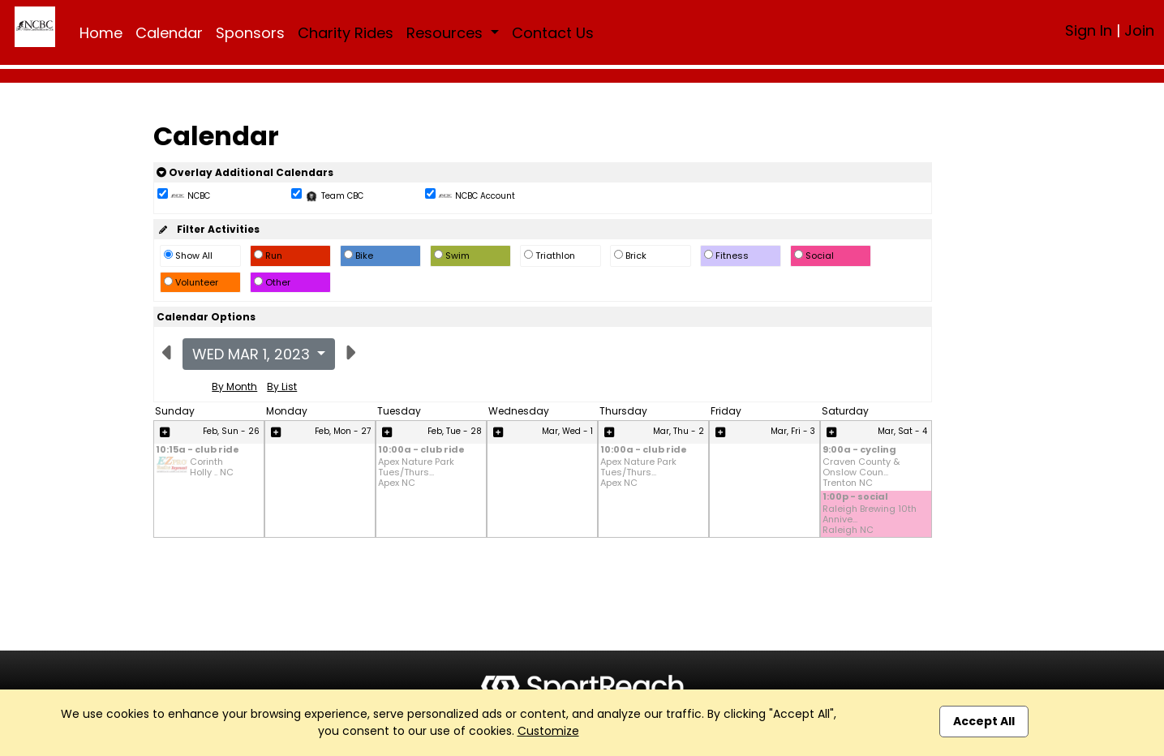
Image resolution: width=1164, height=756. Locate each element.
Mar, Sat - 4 (902, 431)
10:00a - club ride (421, 450)
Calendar (169, 33)
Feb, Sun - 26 (231, 431)
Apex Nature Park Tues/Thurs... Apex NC (416, 473)
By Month (234, 386)
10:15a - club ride (197, 450)
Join (1139, 30)
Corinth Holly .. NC (212, 467)
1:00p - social (855, 497)
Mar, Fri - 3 (793, 431)
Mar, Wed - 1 (567, 431)
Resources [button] (446, 33)
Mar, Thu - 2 (678, 431)
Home (100, 33)
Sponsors (250, 33)
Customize (548, 731)
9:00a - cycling (859, 450)
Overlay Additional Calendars (245, 172)
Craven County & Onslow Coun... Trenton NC (861, 473)
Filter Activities (208, 229)
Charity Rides (345, 33)
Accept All (984, 721)
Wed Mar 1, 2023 (253, 354)
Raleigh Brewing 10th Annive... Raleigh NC (870, 520)
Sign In (1088, 30)
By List (282, 386)
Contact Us (553, 33)
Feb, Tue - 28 (454, 431)
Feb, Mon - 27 (343, 431)
